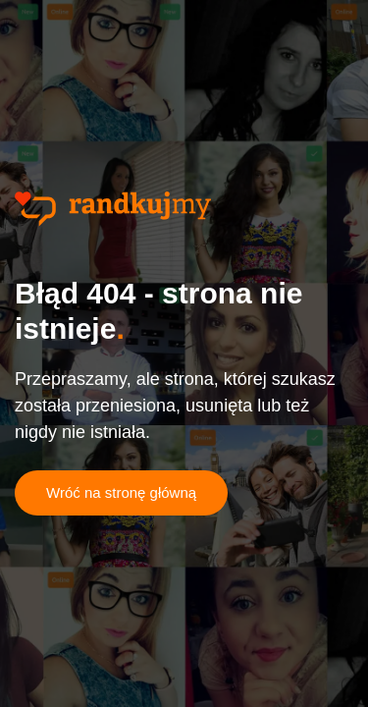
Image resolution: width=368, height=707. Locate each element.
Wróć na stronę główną (121, 492)
